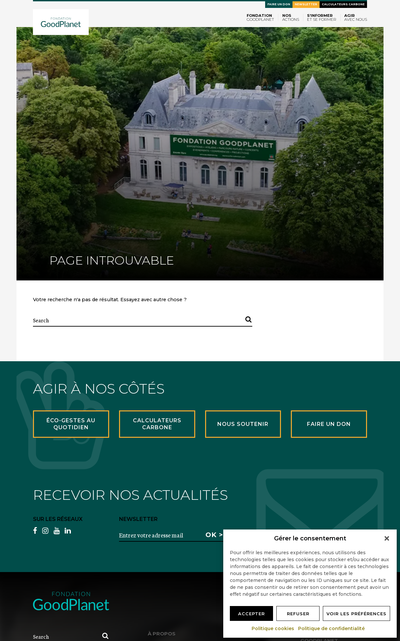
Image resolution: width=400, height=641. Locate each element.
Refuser (298, 613)
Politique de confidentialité (331, 628)
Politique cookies (273, 628)
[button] (387, 538)
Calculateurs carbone (343, 4)
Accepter (251, 613)
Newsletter (306, 4)
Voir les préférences (356, 613)
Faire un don (278, 4)
